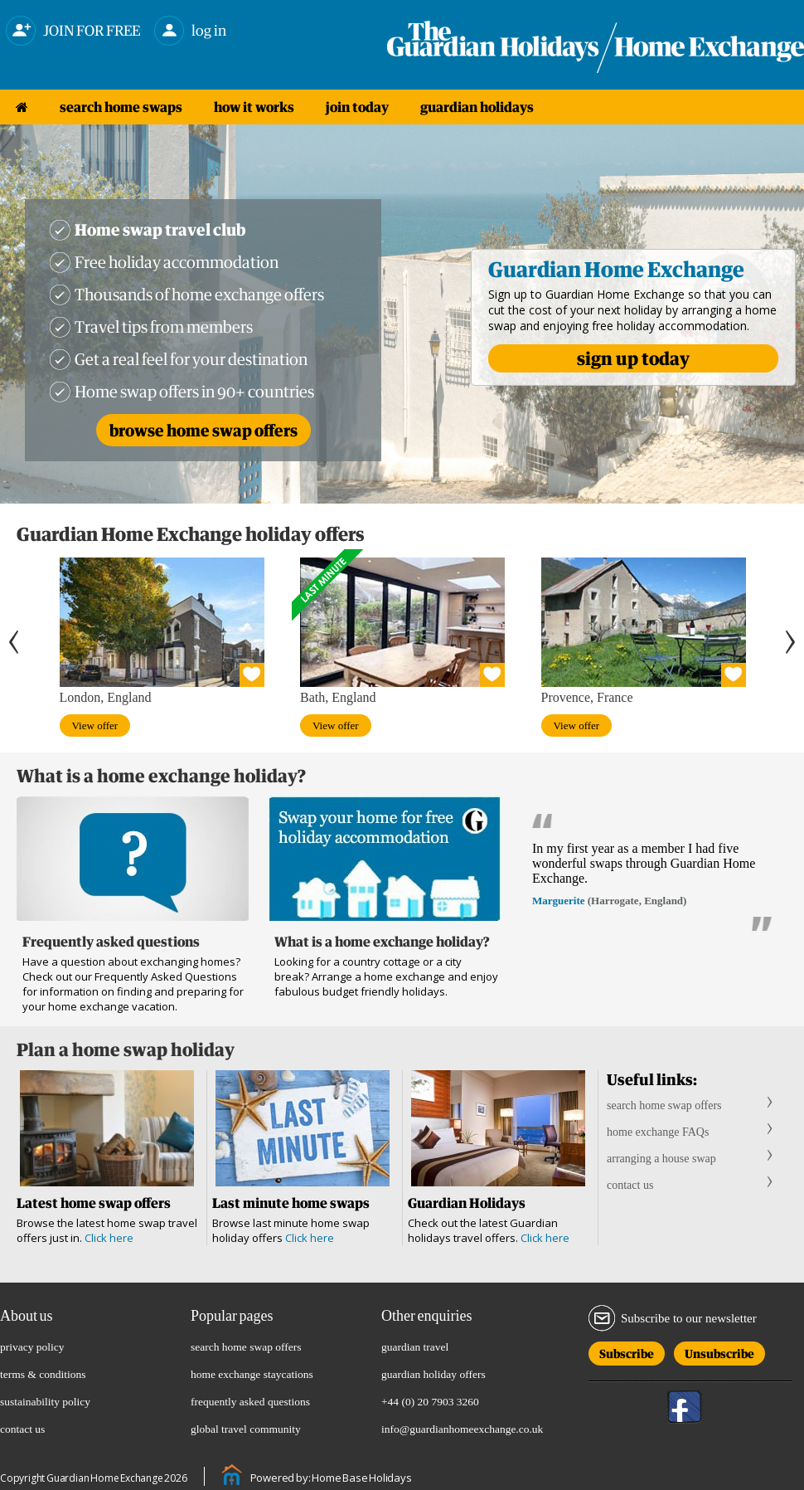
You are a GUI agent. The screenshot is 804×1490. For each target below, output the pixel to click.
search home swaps (121, 107)
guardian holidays (477, 107)
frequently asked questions (250, 1401)
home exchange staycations (252, 1374)
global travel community (246, 1429)
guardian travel (414, 1347)
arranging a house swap (661, 1158)
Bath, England (338, 697)
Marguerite (558, 900)
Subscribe (626, 1351)
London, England (106, 697)
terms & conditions (43, 1374)
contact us (630, 1185)
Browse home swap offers (203, 430)
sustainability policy (45, 1401)
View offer (95, 725)
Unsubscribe (719, 1351)
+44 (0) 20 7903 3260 (430, 1401)
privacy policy (32, 1347)
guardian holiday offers (433, 1374)
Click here (109, 1237)
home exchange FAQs (658, 1132)
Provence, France (587, 697)
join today (357, 107)
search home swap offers (664, 1105)
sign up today (633, 358)
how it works (254, 107)
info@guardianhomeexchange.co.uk (462, 1429)
